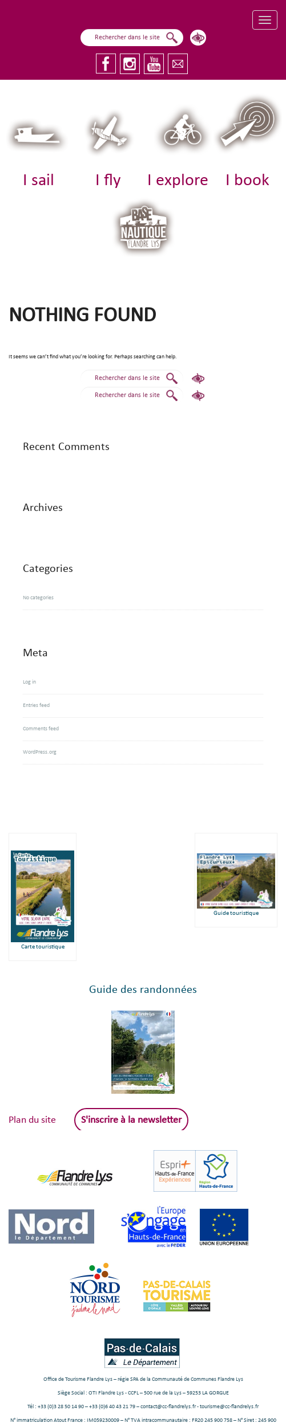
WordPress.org (40, 752)
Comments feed (41, 729)
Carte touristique (43, 947)
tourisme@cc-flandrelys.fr (229, 1407)
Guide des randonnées (143, 990)
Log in (29, 682)
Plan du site (32, 1120)
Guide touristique (236, 913)
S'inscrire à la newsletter (131, 1120)
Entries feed (36, 705)
